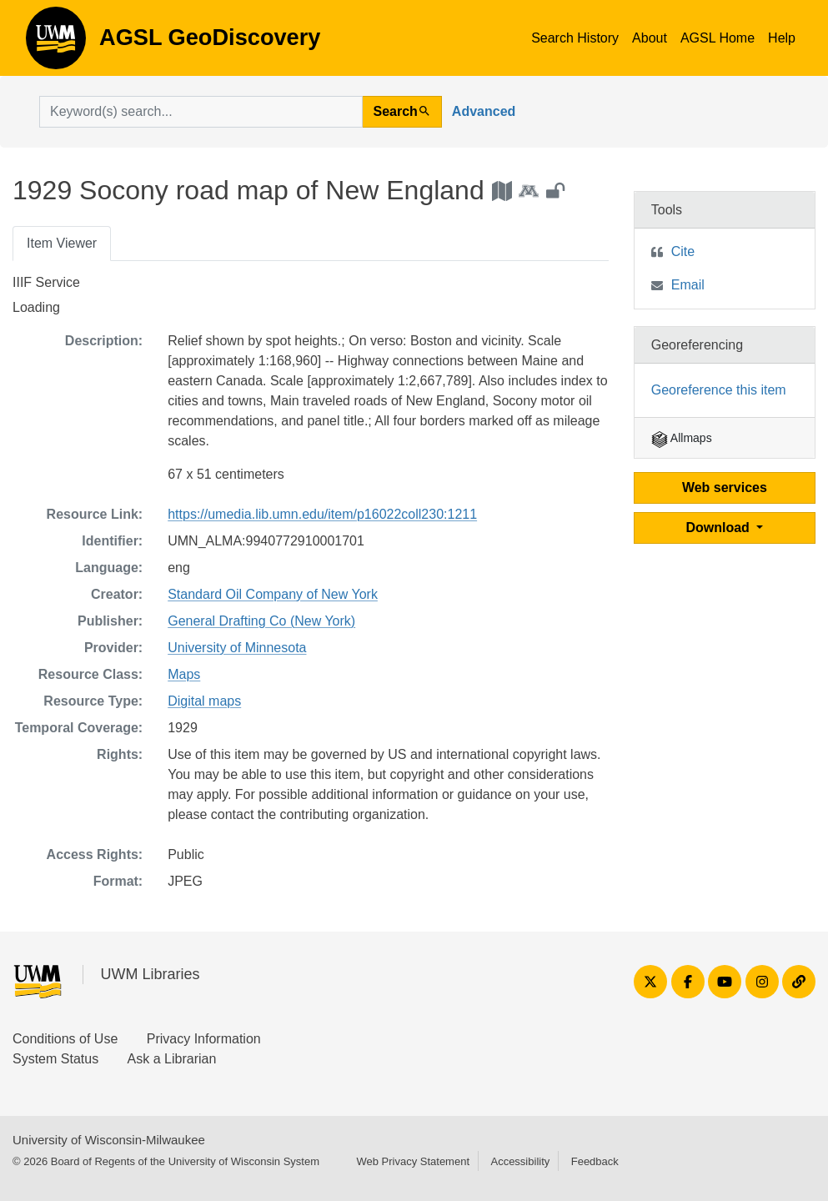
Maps (184, 674)
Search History (575, 38)
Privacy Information (204, 1039)
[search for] (201, 112)
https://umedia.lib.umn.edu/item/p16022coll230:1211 (322, 514)
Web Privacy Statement (412, 1161)
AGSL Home (717, 38)
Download (719, 527)
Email (688, 285)
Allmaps (681, 438)
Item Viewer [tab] (62, 243)
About (649, 38)
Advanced (483, 111)
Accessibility (519, 1161)
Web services (724, 487)
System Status (55, 1059)
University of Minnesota (237, 648)
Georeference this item (718, 390)
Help (781, 38)
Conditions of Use (65, 1039)
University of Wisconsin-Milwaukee (109, 1140)
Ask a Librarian (172, 1059)
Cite (683, 251)
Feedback (595, 1161)
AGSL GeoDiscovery (56, 43)
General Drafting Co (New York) (261, 621)
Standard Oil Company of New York (273, 594)
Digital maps (204, 701)
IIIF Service (46, 282)
